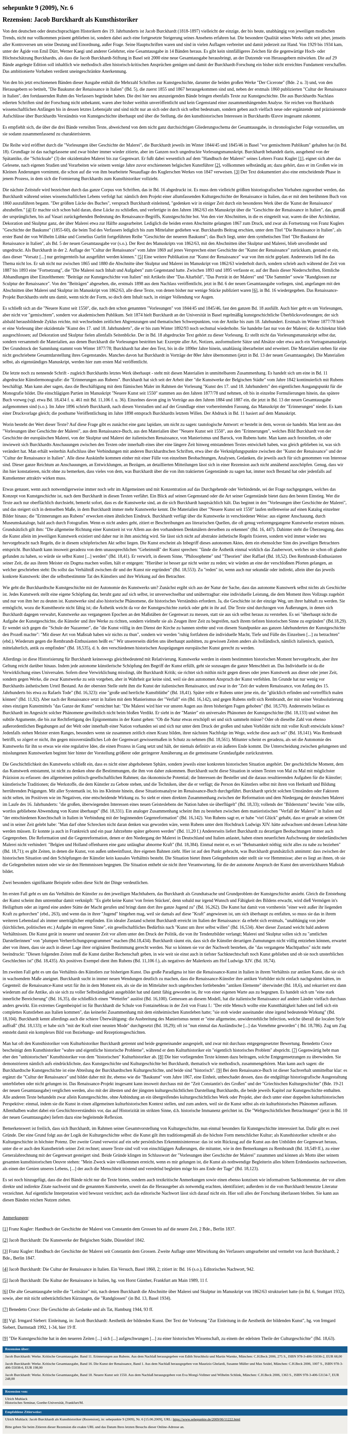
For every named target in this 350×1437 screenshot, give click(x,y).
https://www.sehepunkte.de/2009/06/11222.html (206, 1419)
